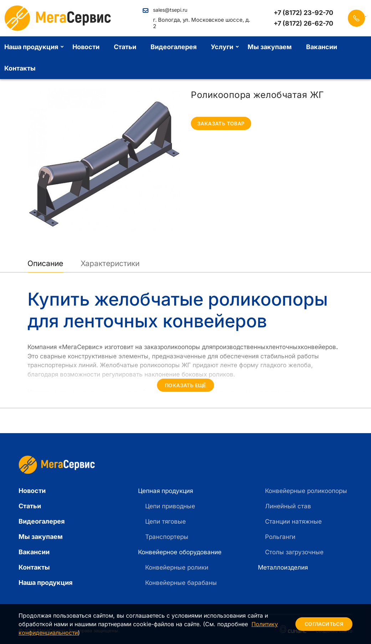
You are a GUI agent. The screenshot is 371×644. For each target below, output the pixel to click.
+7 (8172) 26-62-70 (303, 23)
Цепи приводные (170, 506)
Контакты (34, 567)
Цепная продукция (165, 490)
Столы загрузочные (294, 552)
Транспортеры (166, 536)
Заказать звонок (356, 18)
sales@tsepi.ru (170, 10)
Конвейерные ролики (176, 567)
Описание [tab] (45, 263)
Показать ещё (185, 385)
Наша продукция (45, 582)
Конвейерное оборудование (180, 552)
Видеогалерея (174, 47)
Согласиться (324, 624)
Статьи (125, 47)
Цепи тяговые (165, 521)
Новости (86, 47)
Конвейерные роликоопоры (306, 490)
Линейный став (288, 506)
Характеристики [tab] (110, 263)
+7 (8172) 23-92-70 (303, 12)
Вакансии (321, 47)
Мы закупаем (270, 47)
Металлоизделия (283, 567)
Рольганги (280, 536)
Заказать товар (221, 123)
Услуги (222, 47)
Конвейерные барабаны (181, 582)
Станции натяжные (293, 521)
